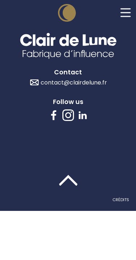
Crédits (120, 200)
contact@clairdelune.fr (74, 82)
